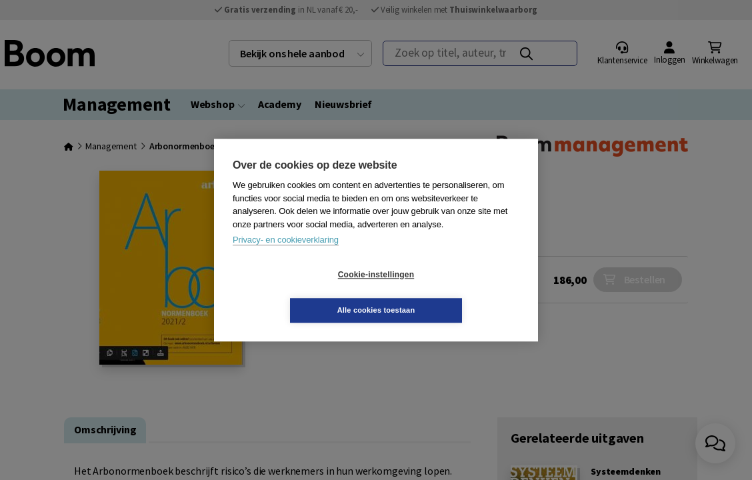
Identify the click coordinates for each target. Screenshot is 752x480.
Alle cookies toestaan (456, 292)
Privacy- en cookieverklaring (286, 258)
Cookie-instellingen (297, 292)
